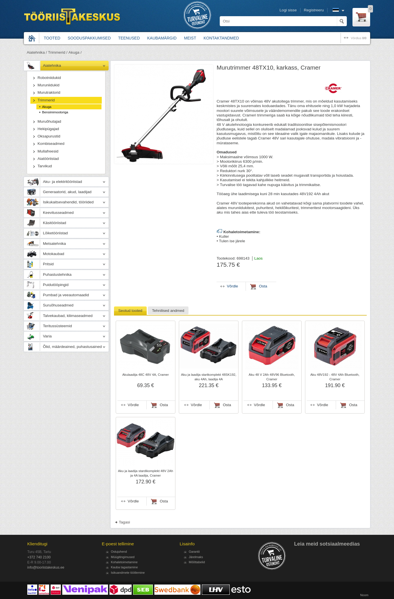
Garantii (194, 551)
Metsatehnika (54, 243)
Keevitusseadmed (58, 212)
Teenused (129, 38)
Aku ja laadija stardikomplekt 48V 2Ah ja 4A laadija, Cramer (145, 473)
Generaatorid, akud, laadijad (67, 192)
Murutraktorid (49, 92)
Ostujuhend (119, 551)
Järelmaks (196, 557)
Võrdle (133, 405)
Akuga (46, 106)
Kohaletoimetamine (124, 562)
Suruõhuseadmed (58, 305)
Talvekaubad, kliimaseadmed (68, 316)
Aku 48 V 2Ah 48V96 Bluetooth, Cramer (272, 377)
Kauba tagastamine (124, 567)
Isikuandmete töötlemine (128, 572)
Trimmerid (46, 100)
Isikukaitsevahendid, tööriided (68, 202)
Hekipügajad (48, 129)
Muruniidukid (48, 85)
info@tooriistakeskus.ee (45, 567)
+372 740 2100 (39, 557)
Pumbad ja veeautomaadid (66, 295)
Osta (164, 405)
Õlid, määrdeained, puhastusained (72, 347)
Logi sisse (287, 10)
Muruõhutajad (49, 121)
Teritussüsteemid (57, 326)
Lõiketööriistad (55, 233)
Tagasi (124, 522)
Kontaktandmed (221, 38)
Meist (190, 38)
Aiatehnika (52, 65)
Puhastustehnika (57, 274)
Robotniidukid (49, 78)
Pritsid (48, 264)
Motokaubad (53, 254)
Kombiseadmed (51, 143)
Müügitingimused (122, 557)
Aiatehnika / (37, 52)
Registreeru (314, 10)
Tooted (52, 38)
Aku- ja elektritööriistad (62, 182)
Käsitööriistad (54, 223)
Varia (47, 336)
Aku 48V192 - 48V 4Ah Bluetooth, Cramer (335, 377)
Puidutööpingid (56, 285)
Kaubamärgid (162, 38)
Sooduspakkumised (89, 38)
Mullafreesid (48, 151)
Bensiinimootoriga (55, 112)
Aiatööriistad (48, 158)
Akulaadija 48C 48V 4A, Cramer (145, 374)
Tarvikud (45, 166)
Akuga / (75, 52)
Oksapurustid (49, 136)
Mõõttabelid (197, 562)
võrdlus (358, 38)
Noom (364, 595)
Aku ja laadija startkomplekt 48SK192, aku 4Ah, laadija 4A (208, 377)
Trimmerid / (57, 52)
